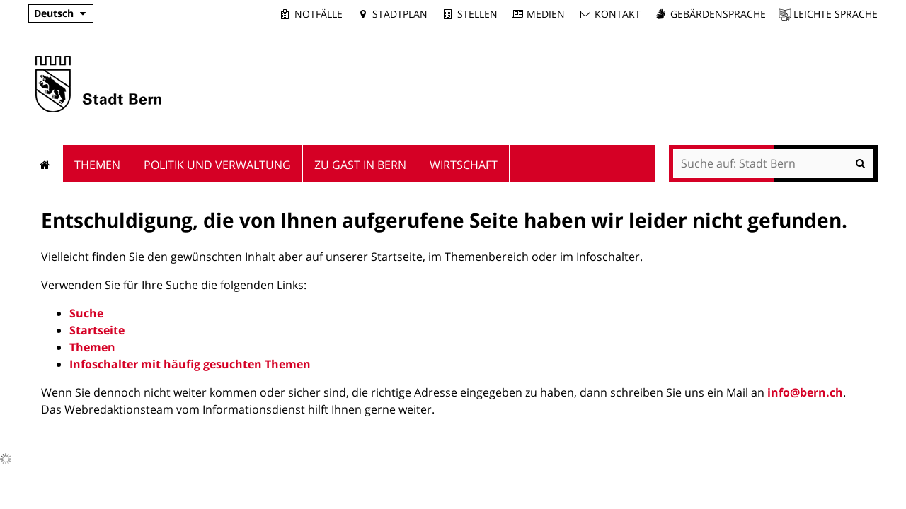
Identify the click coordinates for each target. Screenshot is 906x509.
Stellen (477, 14)
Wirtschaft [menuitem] (464, 164)
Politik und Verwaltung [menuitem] (217, 164)
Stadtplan (400, 14)
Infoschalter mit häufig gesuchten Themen (190, 364)
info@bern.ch (805, 392)
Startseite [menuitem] (45, 163)
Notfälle (318, 14)
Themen (92, 347)
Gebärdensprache (718, 14)
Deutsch (54, 13)
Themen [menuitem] (97, 164)
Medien (546, 14)
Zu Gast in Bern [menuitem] (360, 164)
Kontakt (618, 14)
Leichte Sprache (835, 14)
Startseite (97, 330)
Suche (86, 313)
